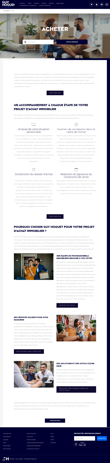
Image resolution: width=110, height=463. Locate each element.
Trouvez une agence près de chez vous (73, 389)
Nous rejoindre (6, 436)
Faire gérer (60, 3)
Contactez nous (55, 420)
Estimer (51, 3)
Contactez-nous (67, 305)
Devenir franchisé (31, 433)
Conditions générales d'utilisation (35, 442)
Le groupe (5, 439)
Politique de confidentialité (33, 445)
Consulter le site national (33, 448)
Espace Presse (6, 445)
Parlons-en (55, 93)
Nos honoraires (7, 448)
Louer (29, 3)
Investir (43, 3)
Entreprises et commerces (28, 5)
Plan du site (30, 436)
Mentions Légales (31, 439)
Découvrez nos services (29, 351)
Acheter (22, 3)
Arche (4, 442)
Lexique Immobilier (45, 5)
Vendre (36, 3)
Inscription (101, 438)
